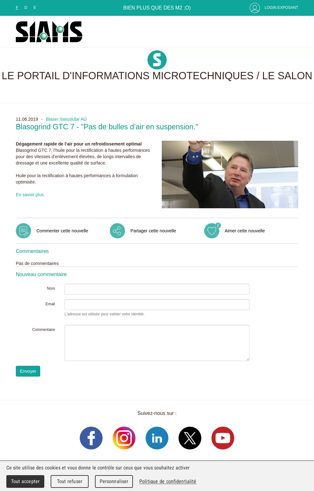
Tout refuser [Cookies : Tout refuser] (69, 481)
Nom (51, 288)
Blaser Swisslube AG (66, 119)
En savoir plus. (30, 194)
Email (50, 304)
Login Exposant (281, 7)
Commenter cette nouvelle (62, 230)
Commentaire (43, 329)
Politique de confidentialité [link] (167, 481)
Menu (292, 32)
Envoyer (28, 371)
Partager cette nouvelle (153, 230)
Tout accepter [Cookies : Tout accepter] (25, 481)
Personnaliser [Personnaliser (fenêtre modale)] (114, 481)
